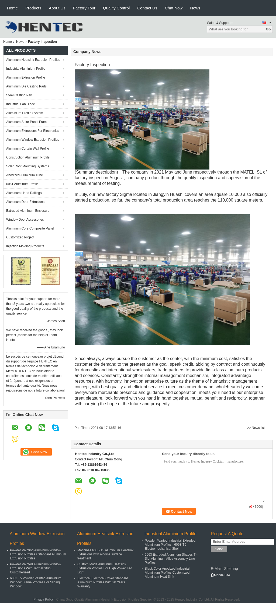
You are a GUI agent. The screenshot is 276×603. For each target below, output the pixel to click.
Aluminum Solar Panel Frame (27, 122)
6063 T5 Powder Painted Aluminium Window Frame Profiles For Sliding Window (35, 582)
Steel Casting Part (19, 95)
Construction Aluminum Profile (28, 157)
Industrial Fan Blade (20, 104)
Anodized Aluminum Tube (24, 175)
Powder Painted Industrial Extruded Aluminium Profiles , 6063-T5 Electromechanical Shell (170, 545)
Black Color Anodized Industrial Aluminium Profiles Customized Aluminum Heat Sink (167, 573)
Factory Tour (84, 8)
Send (219, 549)
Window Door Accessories (25, 219)
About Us (57, 8)
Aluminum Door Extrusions (25, 202)
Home (12, 8)
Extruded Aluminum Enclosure (28, 211)
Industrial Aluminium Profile (25, 68)
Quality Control (116, 8)
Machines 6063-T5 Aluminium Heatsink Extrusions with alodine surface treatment (105, 554)
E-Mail (216, 568)
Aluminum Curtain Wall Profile (27, 148)
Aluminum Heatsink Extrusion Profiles (33, 60)
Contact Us (147, 8)
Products (33, 8)
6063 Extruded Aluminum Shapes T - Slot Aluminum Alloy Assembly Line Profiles (171, 559)
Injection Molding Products (25, 246)
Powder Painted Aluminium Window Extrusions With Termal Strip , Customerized (35, 568)
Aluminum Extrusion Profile (25, 77)
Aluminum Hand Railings (24, 193)
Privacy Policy (43, 599)
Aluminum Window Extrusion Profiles (32, 140)
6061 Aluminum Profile (22, 184)
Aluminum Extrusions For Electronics (32, 131)
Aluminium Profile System (24, 113)
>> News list (256, 428)
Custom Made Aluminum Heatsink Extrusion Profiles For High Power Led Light (104, 568)
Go (268, 29)
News (195, 8)
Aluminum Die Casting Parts (26, 86)
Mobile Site (220, 575)
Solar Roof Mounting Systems (27, 166)
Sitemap (231, 568)
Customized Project (20, 237)
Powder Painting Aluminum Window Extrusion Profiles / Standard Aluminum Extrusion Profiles (38, 554)
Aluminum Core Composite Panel (30, 228)
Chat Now (173, 8)
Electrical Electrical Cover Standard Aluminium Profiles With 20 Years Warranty (102, 582)
